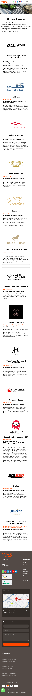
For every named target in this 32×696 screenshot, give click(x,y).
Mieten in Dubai (8, 657)
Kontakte (25, 571)
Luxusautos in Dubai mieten (9, 673)
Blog (24, 569)
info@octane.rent (6, 568)
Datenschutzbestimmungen (16, 690)
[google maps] (21, 2)
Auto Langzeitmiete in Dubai (9, 675)
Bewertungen (26, 575)
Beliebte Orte (26, 564)
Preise (24, 562)
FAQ (24, 567)
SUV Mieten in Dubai (7, 668)
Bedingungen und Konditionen (17, 692)
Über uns (25, 573)
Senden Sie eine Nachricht (16, 644)
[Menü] (30, 2)
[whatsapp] (13, 2)
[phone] (19, 2)
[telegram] (17, 2)
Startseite (16, 9)
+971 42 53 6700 (5, 565)
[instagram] (15, 2)
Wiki (24, 578)
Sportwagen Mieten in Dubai (9, 670)
